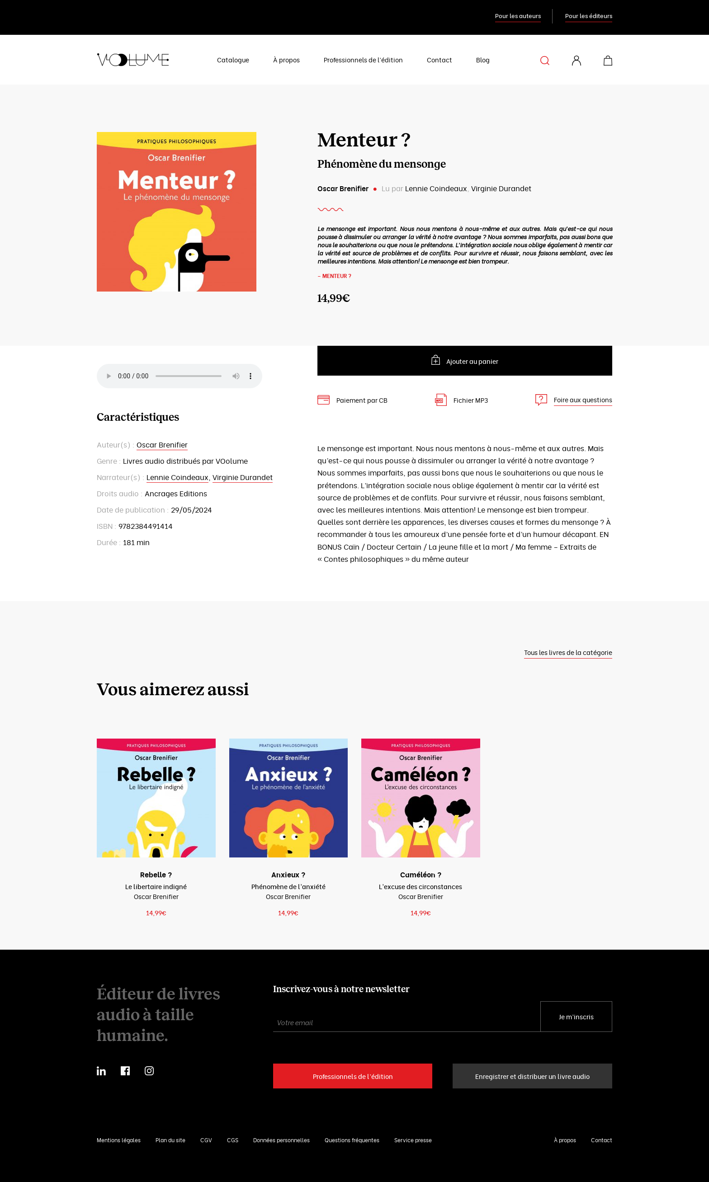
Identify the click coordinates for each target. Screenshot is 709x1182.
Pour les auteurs (518, 15)
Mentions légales (119, 1140)
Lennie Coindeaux (436, 188)
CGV (206, 1140)
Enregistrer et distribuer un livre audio (532, 1076)
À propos (286, 59)
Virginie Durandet (501, 188)
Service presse (413, 1140)
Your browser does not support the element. (179, 376)
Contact (439, 59)
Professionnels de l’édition (363, 59)
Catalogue (233, 59)
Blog (483, 59)
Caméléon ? (420, 874)
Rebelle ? (156, 874)
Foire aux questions (583, 399)
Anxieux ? (288, 874)
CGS (232, 1140)
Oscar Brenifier (343, 188)
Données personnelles (281, 1140)
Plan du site (170, 1140)
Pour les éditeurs (588, 15)
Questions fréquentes (352, 1140)
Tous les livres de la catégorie (568, 652)
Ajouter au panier (472, 361)
